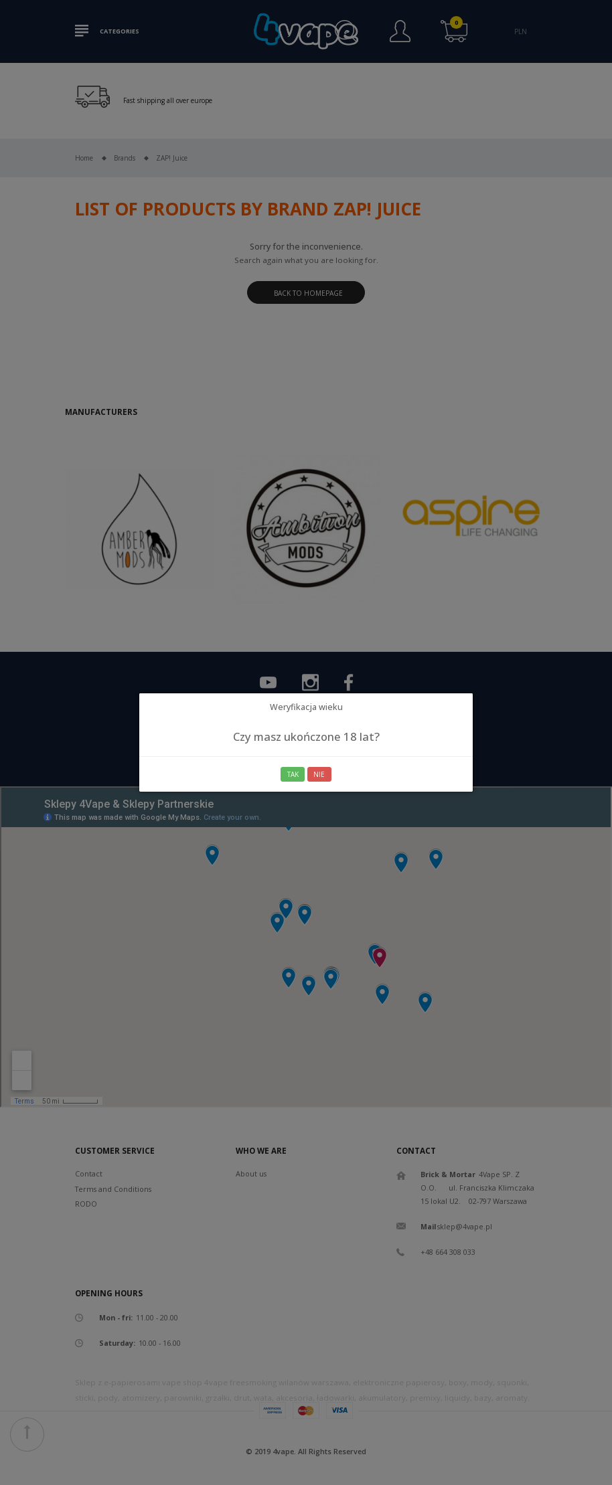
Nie (319, 774)
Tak (293, 774)
